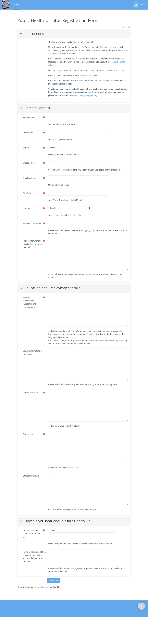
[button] (126, 27)
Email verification (30, 178)
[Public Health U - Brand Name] (6, 5)
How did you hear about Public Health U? (31, 533)
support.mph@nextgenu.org (111, 70)
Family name (28, 117)
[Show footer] (141, 606)
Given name (28, 132)
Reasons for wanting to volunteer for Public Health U (32, 244)
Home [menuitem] (16, 4)
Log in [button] (139, 4)
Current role (28, 434)
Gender (26, 148)
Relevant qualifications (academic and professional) (29, 302)
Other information (31, 476)
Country (26, 208)
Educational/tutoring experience (32, 352)
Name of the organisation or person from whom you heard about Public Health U (34, 557)
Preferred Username (32, 223)
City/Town (27, 193)
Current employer (30, 392)
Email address (29, 163)
